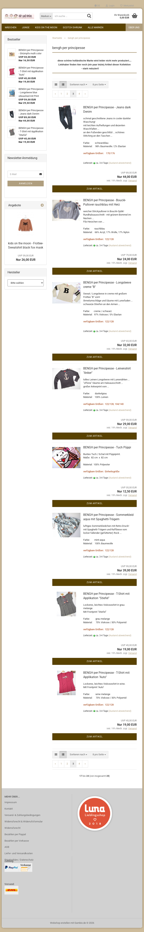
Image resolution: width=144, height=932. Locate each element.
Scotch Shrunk (72, 27)
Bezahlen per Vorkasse (16, 844)
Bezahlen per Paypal (15, 838)
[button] (97, 5)
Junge (25, 27)
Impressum (10, 806)
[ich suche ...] (46, 16)
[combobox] (78, 89)
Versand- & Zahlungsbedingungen (22, 819)
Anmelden (25, 187)
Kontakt (8, 812)
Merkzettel (127, 5)
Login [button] (110, 5)
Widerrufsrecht (12, 832)
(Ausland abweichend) (120, 167)
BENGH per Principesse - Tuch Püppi (107, 451)
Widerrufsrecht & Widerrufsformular (23, 825)
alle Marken (95, 27)
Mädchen (10, 27)
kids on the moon (46, 27)
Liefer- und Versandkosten (18, 857)
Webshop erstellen (60, 927)
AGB (6, 851)
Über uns (134, 27)
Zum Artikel (95, 193)
